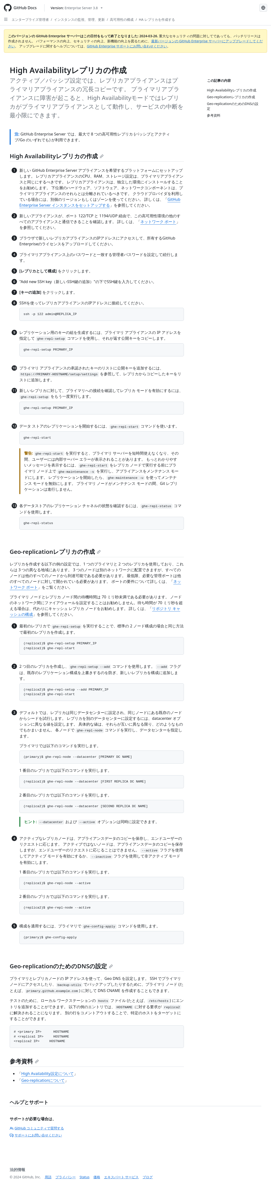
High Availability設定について (47, 1073)
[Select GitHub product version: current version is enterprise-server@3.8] (76, 8)
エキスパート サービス (121, 1177)
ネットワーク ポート (158, 221)
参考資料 (24, 1061)
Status (85, 1177)
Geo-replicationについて (43, 1080)
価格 (96, 1177)
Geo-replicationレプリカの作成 (55, 552)
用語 (48, 1177)
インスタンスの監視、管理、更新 (79, 19)
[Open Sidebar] (6, 19)
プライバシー (65, 1177)
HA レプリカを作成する (157, 19)
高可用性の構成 (122, 19)
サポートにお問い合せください (36, 1135)
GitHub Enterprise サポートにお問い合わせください (127, 46)
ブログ (148, 1177)
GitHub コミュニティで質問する (37, 1128)
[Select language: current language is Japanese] (263, 8)
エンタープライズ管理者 (30, 19)
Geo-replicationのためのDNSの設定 (61, 966)
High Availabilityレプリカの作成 (57, 156)
